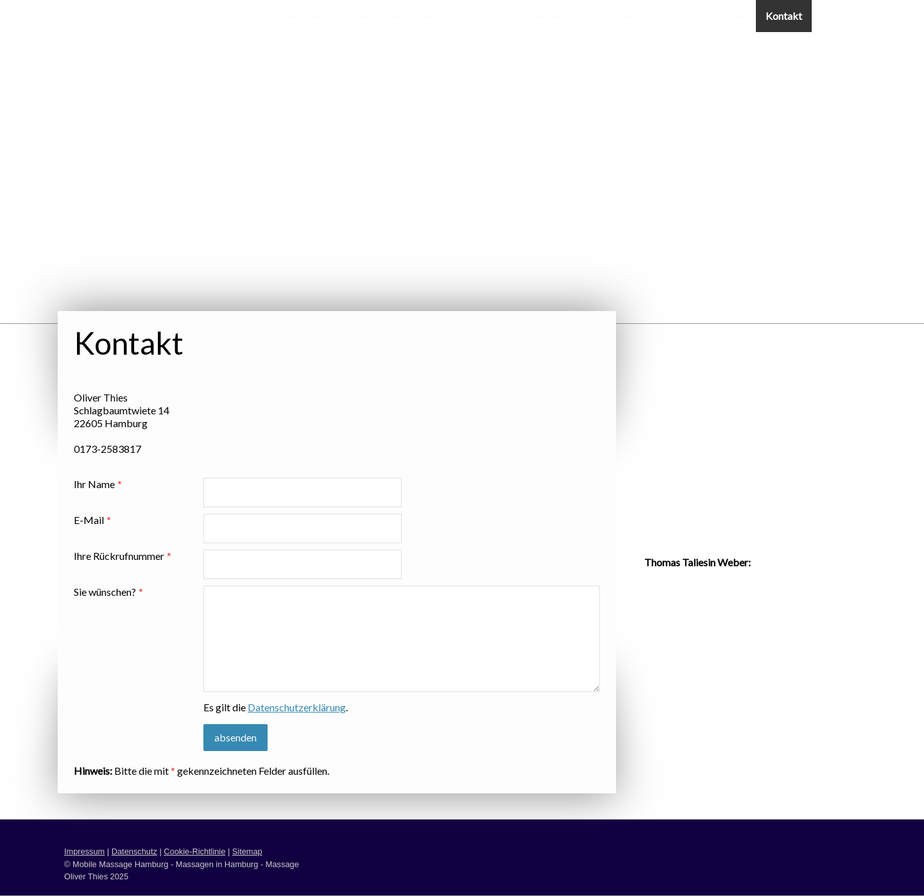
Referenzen (648, 16)
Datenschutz (134, 851)
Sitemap (247, 851)
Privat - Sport (480, 16)
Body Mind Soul (285, 16)
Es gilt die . (275, 707)
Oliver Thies (719, 16)
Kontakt (784, 16)
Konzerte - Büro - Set (385, 16)
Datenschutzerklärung (297, 707)
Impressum (84, 851)
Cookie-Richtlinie (194, 851)
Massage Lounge (566, 16)
